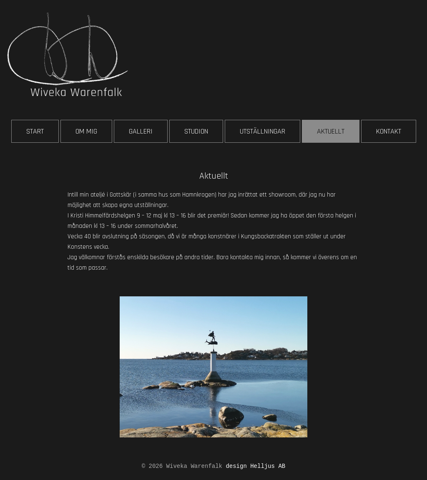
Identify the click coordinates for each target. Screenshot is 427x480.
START (35, 131)
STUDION (196, 131)
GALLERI (141, 131)
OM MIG (86, 131)
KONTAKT (388, 131)
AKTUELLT (330, 131)
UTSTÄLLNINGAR (262, 131)
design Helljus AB (255, 466)
